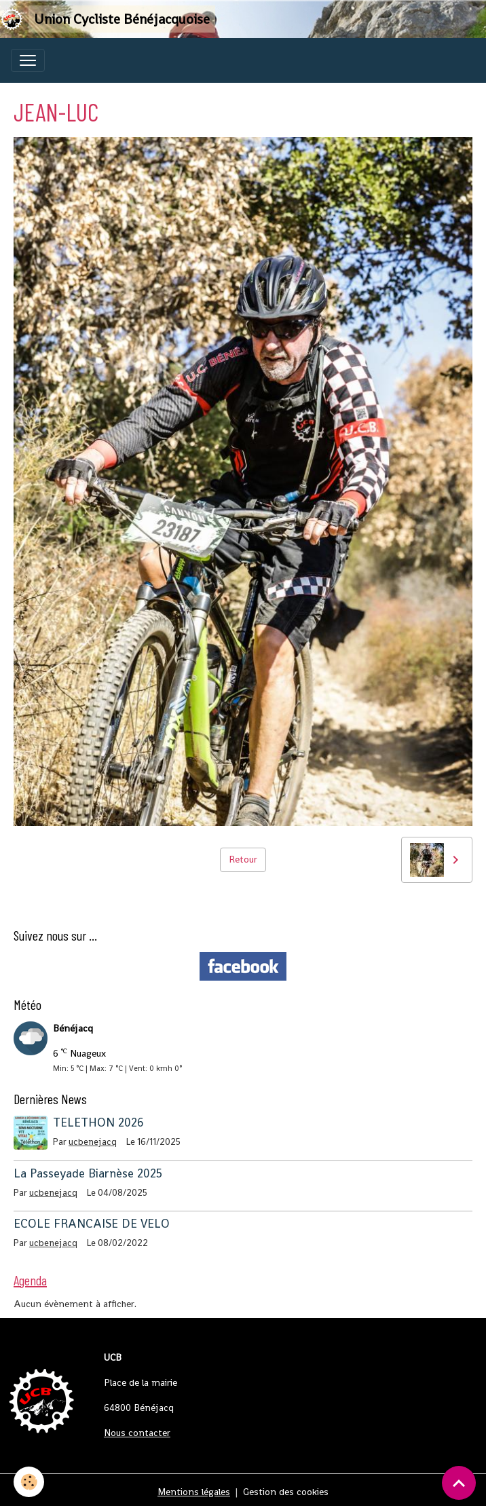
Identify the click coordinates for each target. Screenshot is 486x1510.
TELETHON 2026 (98, 1122)
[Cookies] (29, 1482)
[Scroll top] (459, 1483)
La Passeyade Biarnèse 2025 (88, 1173)
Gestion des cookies (286, 1492)
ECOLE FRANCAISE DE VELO (92, 1223)
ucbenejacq (93, 1142)
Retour (243, 859)
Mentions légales (193, 1492)
